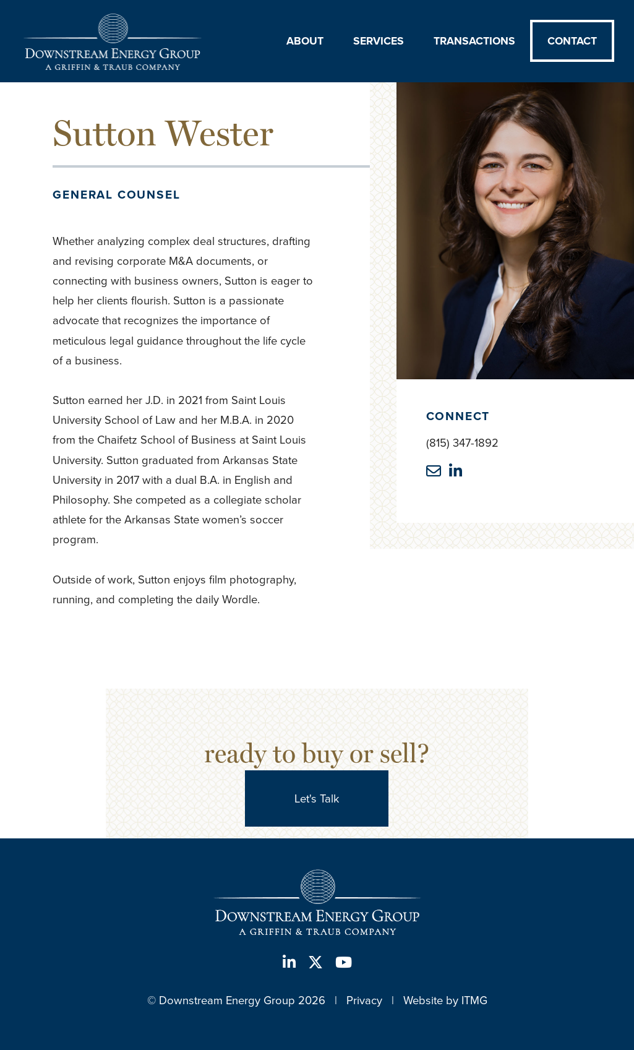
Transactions (474, 41)
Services (378, 41)
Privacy (364, 1000)
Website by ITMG (445, 1000)
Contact (572, 41)
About (304, 41)
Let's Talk (316, 798)
